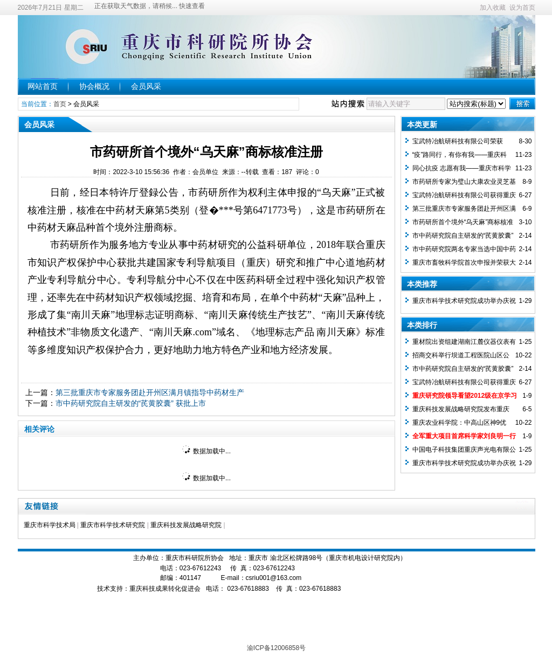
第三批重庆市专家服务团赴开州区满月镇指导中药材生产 (150, 392)
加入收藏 (493, 7)
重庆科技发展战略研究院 (186, 525)
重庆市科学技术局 (49, 525)
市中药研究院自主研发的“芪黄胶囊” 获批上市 (131, 403)
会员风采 (146, 86)
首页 (59, 104)
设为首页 (522, 7)
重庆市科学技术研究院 (112, 525)
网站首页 (42, 86)
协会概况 (94, 86)
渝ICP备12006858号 (276, 648)
